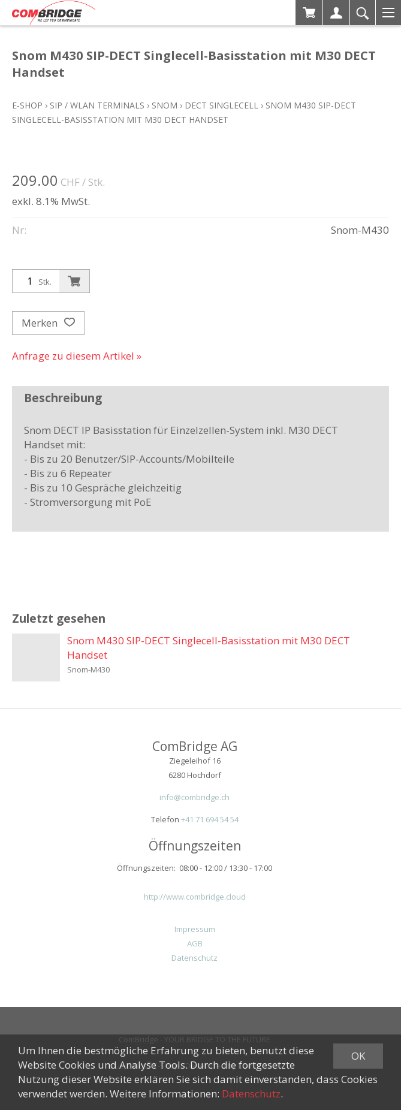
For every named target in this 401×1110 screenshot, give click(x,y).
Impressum (194, 929)
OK (358, 1056)
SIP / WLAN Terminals (97, 105)
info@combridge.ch (194, 797)
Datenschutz (194, 957)
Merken (48, 323)
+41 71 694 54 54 (210, 819)
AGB (195, 943)
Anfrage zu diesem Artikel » (76, 356)
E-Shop (27, 105)
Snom (164, 105)
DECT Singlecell (221, 105)
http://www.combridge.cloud (195, 896)
